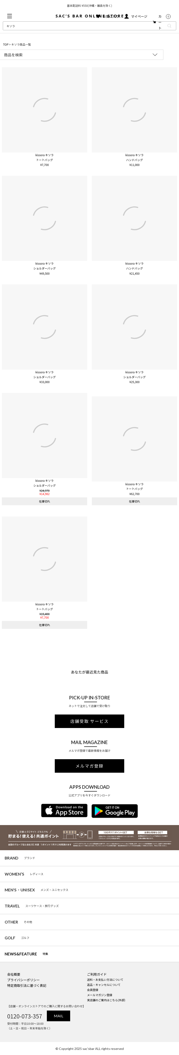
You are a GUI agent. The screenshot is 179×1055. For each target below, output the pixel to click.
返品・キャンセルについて (103, 985)
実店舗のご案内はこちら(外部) (106, 1000)
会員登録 (92, 990)
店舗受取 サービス (89, 721)
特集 (26, 953)
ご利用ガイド (97, 974)
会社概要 (13, 974)
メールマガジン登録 (99, 995)
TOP (5, 44)
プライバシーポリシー (23, 979)
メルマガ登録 (89, 765)
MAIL (58, 1016)
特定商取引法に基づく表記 (26, 985)
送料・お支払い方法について (105, 979)
